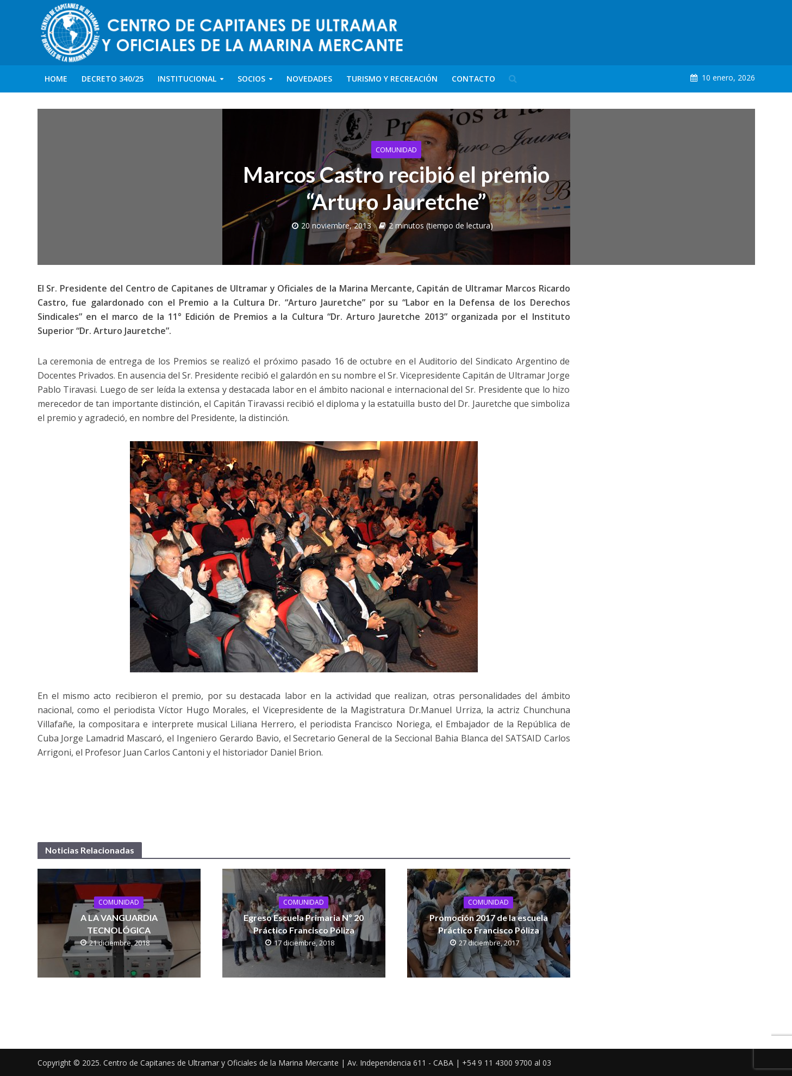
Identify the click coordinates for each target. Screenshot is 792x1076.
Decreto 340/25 (113, 78)
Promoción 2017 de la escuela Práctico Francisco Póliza (488, 923)
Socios (251, 78)
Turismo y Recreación (392, 78)
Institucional (187, 78)
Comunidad (396, 149)
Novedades (309, 78)
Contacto (473, 78)
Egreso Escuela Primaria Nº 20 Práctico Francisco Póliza (304, 923)
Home (56, 78)
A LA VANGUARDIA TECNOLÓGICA (119, 923)
